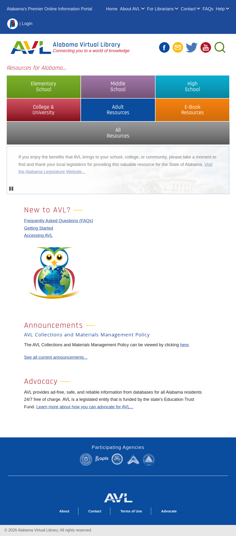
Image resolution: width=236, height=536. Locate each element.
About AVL (130, 8)
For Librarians (160, 8)
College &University (43, 110)
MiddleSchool (117, 86)
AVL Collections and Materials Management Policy (87, 335)
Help (220, 8)
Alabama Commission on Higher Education (150, 459)
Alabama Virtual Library (87, 45)
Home (112, 8)
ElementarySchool (43, 86)
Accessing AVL (38, 235)
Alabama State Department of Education (118, 459)
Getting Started (38, 228)
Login (27, 23)
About (64, 511)
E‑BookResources (192, 110)
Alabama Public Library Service (102, 458)
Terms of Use (131, 511)
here (184, 344)
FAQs (208, 8)
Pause (11, 189)
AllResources (118, 133)
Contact (188, 8)
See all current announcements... (55, 357)
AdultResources (118, 110)
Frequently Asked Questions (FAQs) (58, 220)
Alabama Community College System (87, 459)
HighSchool (192, 86)
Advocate (169, 511)
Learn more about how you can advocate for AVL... (84, 406)
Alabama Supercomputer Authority (133, 459)
